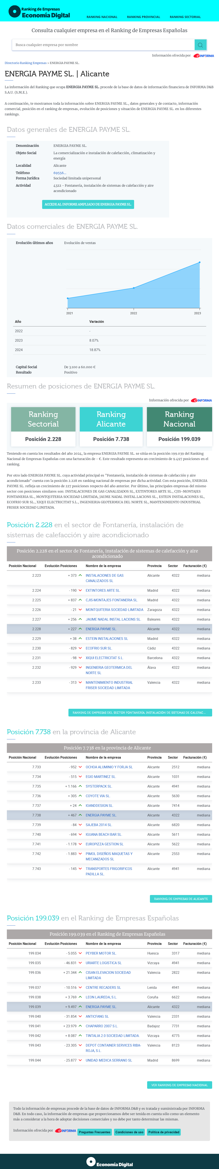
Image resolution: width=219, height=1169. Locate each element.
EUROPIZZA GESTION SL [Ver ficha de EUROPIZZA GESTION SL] (105, 844)
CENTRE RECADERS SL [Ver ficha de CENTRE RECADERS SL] (103, 987)
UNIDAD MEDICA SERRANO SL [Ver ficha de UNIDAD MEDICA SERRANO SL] (109, 1060)
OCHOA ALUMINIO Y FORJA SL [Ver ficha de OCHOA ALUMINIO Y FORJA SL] (109, 767)
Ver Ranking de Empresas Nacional (179, 1085)
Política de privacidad (163, 1132)
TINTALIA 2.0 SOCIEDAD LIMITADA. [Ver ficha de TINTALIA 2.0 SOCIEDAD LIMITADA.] (113, 1035)
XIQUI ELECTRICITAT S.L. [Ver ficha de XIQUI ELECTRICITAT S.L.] (105, 657)
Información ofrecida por (183, 55)
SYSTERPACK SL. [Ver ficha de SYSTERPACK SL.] (99, 786)
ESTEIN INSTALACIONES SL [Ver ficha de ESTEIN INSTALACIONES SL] (107, 638)
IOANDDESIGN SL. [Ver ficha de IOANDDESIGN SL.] (100, 805)
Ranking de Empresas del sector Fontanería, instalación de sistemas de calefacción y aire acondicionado (142, 713)
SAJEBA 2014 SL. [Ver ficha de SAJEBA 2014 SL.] (99, 824)
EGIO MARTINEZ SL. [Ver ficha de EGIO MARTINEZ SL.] (101, 776)
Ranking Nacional (102, 17)
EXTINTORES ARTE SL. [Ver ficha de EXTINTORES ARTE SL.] (103, 590)
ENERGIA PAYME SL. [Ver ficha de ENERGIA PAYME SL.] (101, 629)
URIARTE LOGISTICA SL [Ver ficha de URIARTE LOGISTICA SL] (104, 963)
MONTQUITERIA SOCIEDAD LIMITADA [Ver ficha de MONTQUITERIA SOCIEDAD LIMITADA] (114, 609)
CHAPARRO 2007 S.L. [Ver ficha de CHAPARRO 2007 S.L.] (102, 1026)
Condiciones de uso (129, 1132)
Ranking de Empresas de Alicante (181, 899)
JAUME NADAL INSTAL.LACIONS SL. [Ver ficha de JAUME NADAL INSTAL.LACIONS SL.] (113, 619)
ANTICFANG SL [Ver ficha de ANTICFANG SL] (97, 1016)
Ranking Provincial (143, 17)
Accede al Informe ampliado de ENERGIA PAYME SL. (88, 204)
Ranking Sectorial (185, 17)
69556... (59, 173)
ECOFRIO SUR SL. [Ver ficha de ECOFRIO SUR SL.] (99, 648)
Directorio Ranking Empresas (26, 63)
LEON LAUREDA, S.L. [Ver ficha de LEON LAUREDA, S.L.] (101, 997)
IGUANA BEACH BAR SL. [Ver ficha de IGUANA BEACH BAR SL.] (104, 834)
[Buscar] (201, 44)
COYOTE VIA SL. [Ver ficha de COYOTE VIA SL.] (98, 796)
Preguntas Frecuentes (94, 1132)
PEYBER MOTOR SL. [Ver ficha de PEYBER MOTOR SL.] (101, 953)
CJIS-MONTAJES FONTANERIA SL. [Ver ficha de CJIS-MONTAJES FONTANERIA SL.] (112, 600)
